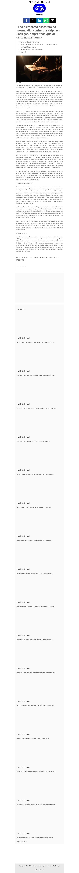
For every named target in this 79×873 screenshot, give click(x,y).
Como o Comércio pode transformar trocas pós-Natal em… (36, 672)
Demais (39, 14)
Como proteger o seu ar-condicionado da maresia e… (34, 540)
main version (39, 870)
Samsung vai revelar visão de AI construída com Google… (36, 705)
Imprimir (23, 52)
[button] (26, 20)
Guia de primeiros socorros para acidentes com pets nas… (36, 771)
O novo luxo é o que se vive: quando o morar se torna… (35, 474)
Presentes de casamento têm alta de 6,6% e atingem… (35, 639)
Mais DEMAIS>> (22, 842)
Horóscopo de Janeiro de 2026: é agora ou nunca (33, 441)
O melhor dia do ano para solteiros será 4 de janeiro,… (35, 573)
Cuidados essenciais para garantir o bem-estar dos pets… (36, 606)
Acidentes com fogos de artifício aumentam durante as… (36, 375)
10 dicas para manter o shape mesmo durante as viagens (36, 342)
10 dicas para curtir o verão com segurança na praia (34, 507)
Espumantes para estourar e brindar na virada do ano (35, 837)
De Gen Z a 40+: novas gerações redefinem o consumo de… (36, 408)
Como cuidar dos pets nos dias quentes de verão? (33, 738)
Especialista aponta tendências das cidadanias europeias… (36, 804)
